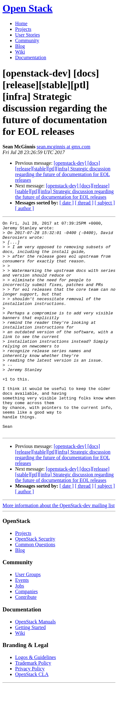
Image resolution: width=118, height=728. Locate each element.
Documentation (30, 57)
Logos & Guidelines (35, 699)
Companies (26, 634)
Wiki (20, 51)
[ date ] (66, 202)
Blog (20, 46)
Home (21, 23)
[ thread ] (84, 202)
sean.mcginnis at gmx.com (63, 146)
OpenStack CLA (31, 716)
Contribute (26, 639)
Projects (23, 29)
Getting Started (30, 670)
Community (27, 40)
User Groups (28, 617)
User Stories (27, 34)
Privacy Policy (30, 711)
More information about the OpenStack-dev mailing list (59, 548)
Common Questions (35, 587)
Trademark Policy (33, 705)
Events (22, 622)
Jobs (19, 628)
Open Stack (28, 8)
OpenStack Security (35, 581)
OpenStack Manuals (35, 664)
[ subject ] (105, 202)
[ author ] (24, 208)
